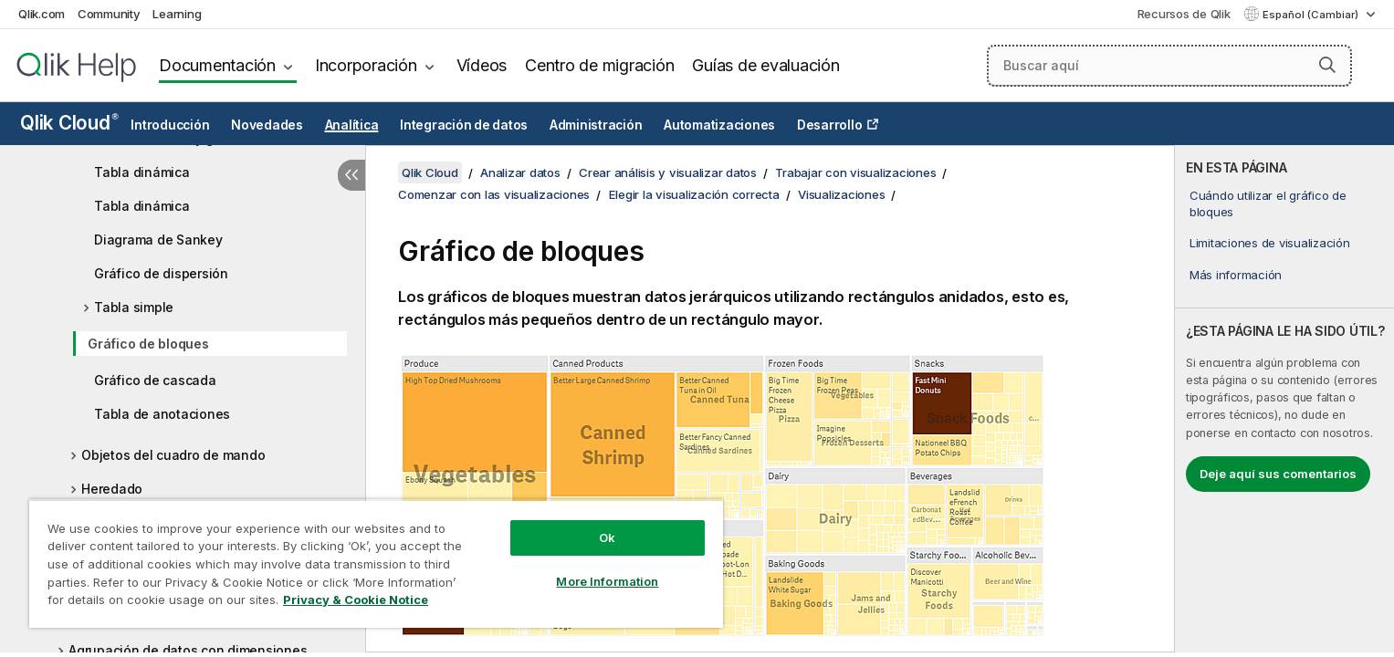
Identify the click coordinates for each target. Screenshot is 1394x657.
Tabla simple (133, 307)
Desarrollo (830, 125)
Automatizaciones (719, 125)
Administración (596, 125)
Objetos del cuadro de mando (173, 455)
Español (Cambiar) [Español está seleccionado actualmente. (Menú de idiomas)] (1312, 14)
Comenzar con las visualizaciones (494, 194)
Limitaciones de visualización (1270, 242)
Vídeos (482, 65)
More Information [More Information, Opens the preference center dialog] (607, 581)
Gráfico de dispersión (161, 273)
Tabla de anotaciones (162, 414)
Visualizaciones (841, 194)
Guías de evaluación (765, 65)
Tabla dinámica (142, 172)
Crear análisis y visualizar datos (668, 172)
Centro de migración (599, 65)
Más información (1236, 274)
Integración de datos (464, 125)
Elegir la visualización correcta (694, 194)
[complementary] (1284, 398)
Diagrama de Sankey (158, 239)
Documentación (217, 65)
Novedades (267, 125)
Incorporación (366, 65)
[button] (1327, 65)
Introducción (170, 125)
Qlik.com (41, 13)
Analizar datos (520, 172)
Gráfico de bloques (148, 343)
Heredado (111, 488)
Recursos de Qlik (1184, 13)
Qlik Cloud (69, 122)
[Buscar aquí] (1169, 66)
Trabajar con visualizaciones (855, 172)
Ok (607, 537)
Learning (176, 13)
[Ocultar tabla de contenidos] (351, 175)
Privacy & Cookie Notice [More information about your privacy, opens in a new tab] (355, 599)
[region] (376, 563)
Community (109, 13)
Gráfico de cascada (155, 380)
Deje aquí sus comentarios (1278, 473)
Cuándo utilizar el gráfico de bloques (1268, 203)
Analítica (352, 125)
